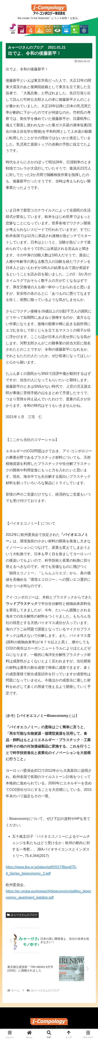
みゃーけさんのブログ (22, 914)
